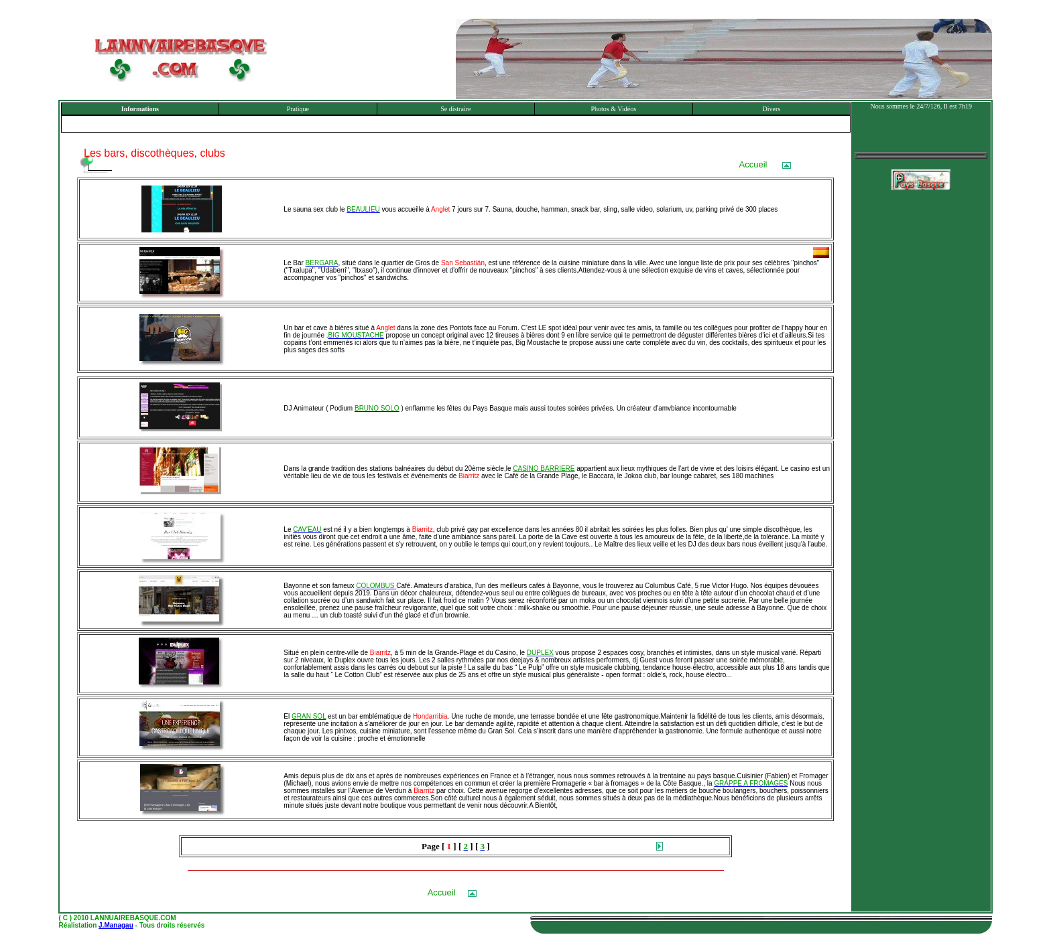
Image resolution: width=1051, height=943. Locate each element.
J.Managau (116, 925)
